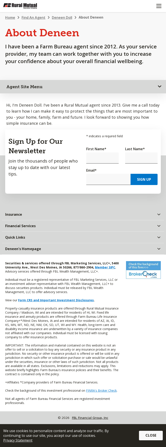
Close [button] (150, 435)
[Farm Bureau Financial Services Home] (25, 6)
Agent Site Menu (24, 86)
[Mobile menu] (159, 6)
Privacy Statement (17, 440)
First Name (96, 149)
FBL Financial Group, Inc (90, 417)
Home (10, 17)
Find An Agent (33, 17)
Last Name (135, 149)
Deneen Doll (62, 17)
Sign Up (144, 179)
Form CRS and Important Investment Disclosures (56, 300)
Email (91, 170)
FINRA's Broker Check (101, 390)
